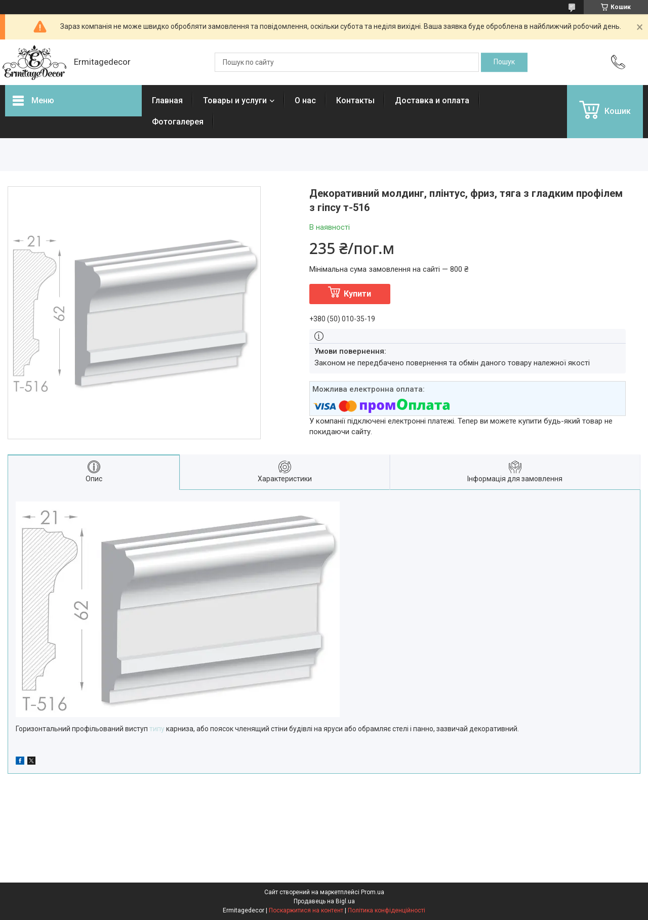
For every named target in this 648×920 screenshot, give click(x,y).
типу (157, 729)
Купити (357, 294)
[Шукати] (504, 62)
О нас (305, 100)
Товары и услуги (235, 100)
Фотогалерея (178, 122)
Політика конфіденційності (386, 910)
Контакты (355, 100)
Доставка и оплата (432, 100)
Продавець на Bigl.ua (324, 901)
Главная (167, 100)
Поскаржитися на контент (306, 910)
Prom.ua (372, 892)
